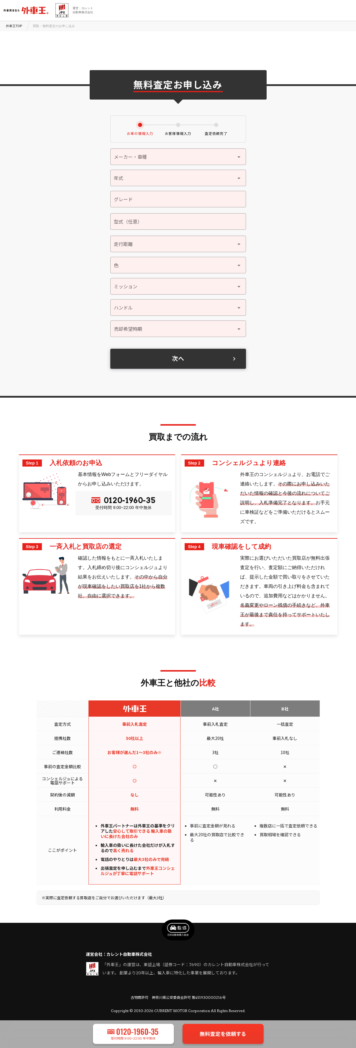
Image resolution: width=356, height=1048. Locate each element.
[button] (178, 178)
